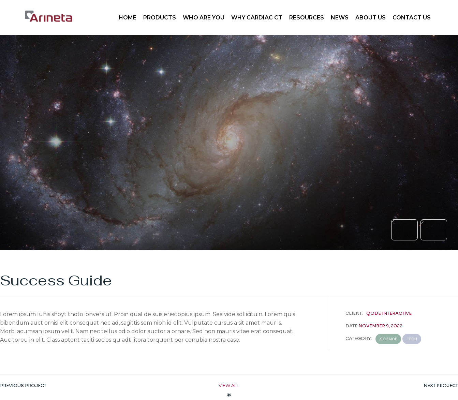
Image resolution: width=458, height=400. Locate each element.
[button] (404, 229)
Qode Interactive (389, 313)
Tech (412, 339)
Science (388, 339)
